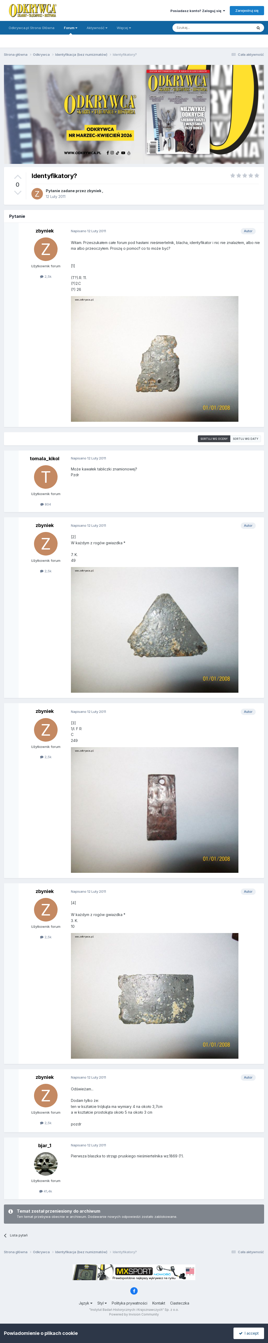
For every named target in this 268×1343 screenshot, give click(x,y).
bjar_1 (44, 1145)
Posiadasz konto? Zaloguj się (197, 11)
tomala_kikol (44, 458)
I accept (249, 1333)
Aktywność (97, 28)
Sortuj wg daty (245, 438)
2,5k (46, 276)
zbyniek (94, 190)
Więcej (124, 28)
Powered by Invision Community (134, 1314)
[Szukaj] (199, 28)
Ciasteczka (179, 1303)
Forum (70, 30)
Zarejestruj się (247, 10)
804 (45, 504)
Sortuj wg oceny (214, 438)
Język (85, 1303)
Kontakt (158, 1303)
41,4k (45, 1191)
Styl (102, 1303)
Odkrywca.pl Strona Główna (31, 28)
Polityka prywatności (129, 1303)
